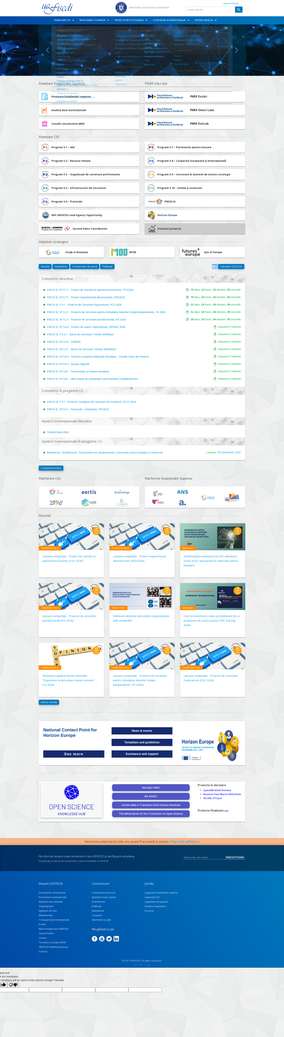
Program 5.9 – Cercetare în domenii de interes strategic (189, 174)
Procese (149, 910)
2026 (238, 452)
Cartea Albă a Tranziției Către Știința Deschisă (151, 805)
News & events (142, 730)
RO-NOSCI (151, 796)
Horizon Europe (167, 215)
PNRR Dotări (198, 96)
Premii (42, 924)
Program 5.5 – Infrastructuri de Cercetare (73, 188)
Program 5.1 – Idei (58, 147)
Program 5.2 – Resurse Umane (66, 160)
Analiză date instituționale (68, 110)
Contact (43, 951)
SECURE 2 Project (212, 798)
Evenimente (98, 901)
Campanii (97, 915)
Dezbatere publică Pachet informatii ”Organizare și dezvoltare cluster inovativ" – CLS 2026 (69, 680)
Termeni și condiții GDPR (52, 942)
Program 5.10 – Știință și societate (174, 188)
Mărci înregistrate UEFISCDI (53, 928)
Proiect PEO (118, 608)
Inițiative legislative (155, 906)
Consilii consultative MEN (67, 123)
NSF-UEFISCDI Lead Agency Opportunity (76, 215)
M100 (123, 252)
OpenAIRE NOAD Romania (217, 790)
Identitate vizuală (101, 919)
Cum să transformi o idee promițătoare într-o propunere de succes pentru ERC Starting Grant (212, 620)
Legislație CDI (152, 897)
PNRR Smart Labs (202, 110)
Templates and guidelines (142, 742)
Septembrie (227, 452)
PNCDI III (161, 201)
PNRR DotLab (199, 124)
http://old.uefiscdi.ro (185, 841)
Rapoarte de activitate (51, 901)
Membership (46, 915)
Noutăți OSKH (151, 787)
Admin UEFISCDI (231, 3)
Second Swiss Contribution (74, 228)
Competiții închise (51, 468)
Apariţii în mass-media (104, 897)
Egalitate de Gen (48, 910)
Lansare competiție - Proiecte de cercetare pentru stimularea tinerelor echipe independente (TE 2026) (140, 680)
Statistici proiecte (164, 228)
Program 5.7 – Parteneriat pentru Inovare (179, 147)
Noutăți (45, 266)
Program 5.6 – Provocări (61, 201)
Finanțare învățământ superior (71, 96)
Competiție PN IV (50, 548)
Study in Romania (64, 252)
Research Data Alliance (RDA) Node (222, 794)
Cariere (43, 937)
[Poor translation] (13, 984)
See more (73, 754)
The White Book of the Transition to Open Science (151, 813)
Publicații (107, 266)
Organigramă (46, 906)
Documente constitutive (52, 892)
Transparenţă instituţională (54, 919)
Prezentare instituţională (52, 897)
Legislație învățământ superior (161, 892)
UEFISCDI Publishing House (53, 947)
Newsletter (61, 266)
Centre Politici (46, 933)
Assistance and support (142, 753)
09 (219, 452)
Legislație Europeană (156, 901)
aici (226, 810)
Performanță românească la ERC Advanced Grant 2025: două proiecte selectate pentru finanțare (211, 560)
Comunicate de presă (84, 266)
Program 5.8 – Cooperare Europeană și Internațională (186, 160)
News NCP (188, 548)
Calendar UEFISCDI (231, 266)
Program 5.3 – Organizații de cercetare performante (80, 174)
